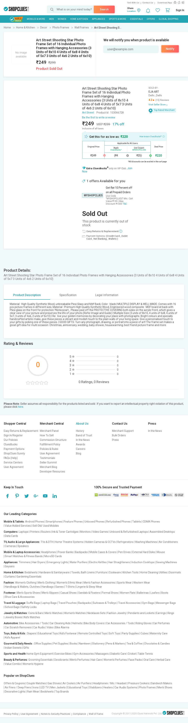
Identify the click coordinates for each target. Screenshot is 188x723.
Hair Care (96, 659)
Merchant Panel (49, 430)
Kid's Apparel (12, 637)
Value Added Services (18, 525)
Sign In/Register (13, 435)
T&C (125, 204)
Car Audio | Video (43, 627)
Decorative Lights (15, 691)
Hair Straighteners (119, 562)
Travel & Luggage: (15, 602)
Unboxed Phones (94, 521)
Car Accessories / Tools (120, 623)
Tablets (136, 521)
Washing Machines (146, 541)
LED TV (44, 687)
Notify (170, 49)
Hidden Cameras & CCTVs (100, 541)
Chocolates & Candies (157, 643)
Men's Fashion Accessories (99, 582)
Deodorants (61, 659)
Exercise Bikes (63, 653)
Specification (68, 295)
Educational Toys (48, 633)
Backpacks (81, 552)
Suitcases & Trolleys (104, 602)
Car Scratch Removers (18, 627)
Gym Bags (148, 602)
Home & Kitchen (79, 19)
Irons (36, 687)
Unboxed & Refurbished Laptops (129, 531)
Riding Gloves (143, 623)
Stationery (98, 643)
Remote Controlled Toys (92, 633)
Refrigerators (125, 541)
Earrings (161, 613)
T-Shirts (70, 586)
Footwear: (10, 592)
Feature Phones (73, 521)
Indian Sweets (13, 647)
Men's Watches (53, 613)
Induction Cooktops (143, 562)
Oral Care (149, 659)
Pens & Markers (115, 643)
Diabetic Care (118, 653)
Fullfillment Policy (50, 444)
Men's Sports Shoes (28, 592)
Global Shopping (168, 19)
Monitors (85, 531)
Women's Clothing (25, 582)
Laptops (23, 531)
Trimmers (24, 562)
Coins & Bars (35, 613)
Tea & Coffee (134, 643)
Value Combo (13, 663)
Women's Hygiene (33, 663)
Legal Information (106, 295)
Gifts (26, 647)
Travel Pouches (67, 602)
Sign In (180, 10)
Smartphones (54, 521)
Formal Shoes (110, 592)
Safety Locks (29, 607)
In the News (83, 439)
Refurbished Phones (118, 521)
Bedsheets (31, 572)
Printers (34, 531)
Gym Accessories (83, 653)
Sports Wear (124, 582)
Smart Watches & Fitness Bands (24, 556)
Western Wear (141, 582)
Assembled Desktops (162, 531)
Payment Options (14, 448)
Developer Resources (52, 471)
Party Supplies (130, 633)
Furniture (101, 572)
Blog (78, 453)
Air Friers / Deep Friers (18, 687)
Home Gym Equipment (39, 653)
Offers (151, 19)
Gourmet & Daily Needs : (18, 643)
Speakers (23, 546)
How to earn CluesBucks (152, 136)
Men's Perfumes (79, 659)
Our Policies (11, 439)
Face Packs (135, 659)
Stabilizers (95, 687)
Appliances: (11, 562)
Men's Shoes (164, 687)
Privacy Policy (11, 713)
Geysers (9, 566)
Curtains (10, 576)
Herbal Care (163, 659)
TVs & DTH (47, 541)
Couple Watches (36, 683)
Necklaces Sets (96, 613)
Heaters (108, 687)
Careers (80, 448)
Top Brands (62, 691)
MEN (51, 19)
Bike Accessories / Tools (33, 623)
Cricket (132, 653)
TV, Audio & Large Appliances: (22, 541)
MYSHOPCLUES (93, 195)
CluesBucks (10, 444)
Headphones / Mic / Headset (110, 683)
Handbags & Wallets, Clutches (22, 586)
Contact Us (147, 3)
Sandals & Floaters (89, 592)
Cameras (10, 546)
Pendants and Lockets (141, 613)
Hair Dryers (38, 562)
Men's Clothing (46, 582)
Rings (171, 613)
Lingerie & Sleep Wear (89, 586)
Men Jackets (58, 687)
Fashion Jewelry (116, 613)
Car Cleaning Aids (60, 623)
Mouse (161, 552)
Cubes (144, 633)
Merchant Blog (48, 467)
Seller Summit (48, 462)
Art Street (88, 112)
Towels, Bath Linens (83, 572)
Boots (164, 592)
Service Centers (13, 462)
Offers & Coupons (14, 683)
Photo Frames (147, 687)
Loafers (155, 592)
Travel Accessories (129, 602)
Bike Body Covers (94, 623)
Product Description (27, 295)
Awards (80, 444)
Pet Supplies (60, 643)
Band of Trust (84, 435)
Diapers (31, 633)
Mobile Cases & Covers (102, 552)
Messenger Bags (166, 602)
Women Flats (127, 592)
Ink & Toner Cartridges (65, 531)
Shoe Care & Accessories (20, 596)
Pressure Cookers (138, 683)
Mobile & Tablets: (14, 521)
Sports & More (117, 19)
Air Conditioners (168, 541)
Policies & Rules (49, 448)
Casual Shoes (68, 592)
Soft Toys (114, 633)
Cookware (115, 572)
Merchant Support (123, 430)
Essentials (136, 19)
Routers (46, 531)
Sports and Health (15, 653)
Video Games (100, 531)
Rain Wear (33, 691)
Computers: (11, 531)
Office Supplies (43, 643)
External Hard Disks (143, 552)
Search (104, 9)
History (80, 430)
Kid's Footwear (68, 633)
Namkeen (84, 643)
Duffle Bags (33, 602)
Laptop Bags (49, 602)
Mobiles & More (36, 19)
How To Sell (47, 435)
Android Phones (34, 521)
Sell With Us (133, 3)
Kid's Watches (32, 617)
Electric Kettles (98, 562)
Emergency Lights (57, 562)
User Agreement (14, 467)
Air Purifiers (84, 683)
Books (73, 643)
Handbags (48, 586)
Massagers (102, 653)
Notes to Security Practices (55, 713)
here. (21, 406)
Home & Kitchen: (14, 572)
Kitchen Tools (130, 572)
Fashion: (9, 582)
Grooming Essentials (40, 659)
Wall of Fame (96, 713)
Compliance (79, 713)
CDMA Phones (151, 521)
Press (115, 439)
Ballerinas (143, 592)
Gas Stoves (54, 683)
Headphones (48, 552)
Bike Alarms (62, 627)
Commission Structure (53, 439)
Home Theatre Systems (69, 541)
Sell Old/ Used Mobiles (46, 525)
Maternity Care (159, 633)
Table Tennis (145, 653)
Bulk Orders (119, 435)
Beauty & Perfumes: (16, 659)
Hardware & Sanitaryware (54, 572)
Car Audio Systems (125, 687)
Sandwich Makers (161, 683)
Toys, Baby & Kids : (15, 633)
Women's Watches (75, 613)
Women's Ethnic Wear (69, 582)
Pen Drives (124, 552)
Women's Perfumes (115, 659)
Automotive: (11, 623)
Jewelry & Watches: (16, 613)
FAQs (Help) (11, 457)
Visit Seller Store (157, 104)
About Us (82, 423)
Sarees (59, 586)
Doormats (175, 572)
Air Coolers (69, 683)
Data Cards (11, 535)
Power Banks (65, 552)
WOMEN (62, 19)
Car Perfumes (161, 623)
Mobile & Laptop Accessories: (22, 552)
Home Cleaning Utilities (153, 572)
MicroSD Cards (53, 556)
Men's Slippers (50, 592)
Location (131, 11)
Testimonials (47, 457)
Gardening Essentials (29, 576)
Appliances (98, 19)
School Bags (12, 607)
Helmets (77, 623)
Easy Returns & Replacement (21, 430)
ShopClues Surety (14, 453)
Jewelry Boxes (13, 617)
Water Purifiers (78, 562)
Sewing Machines (166, 562)
